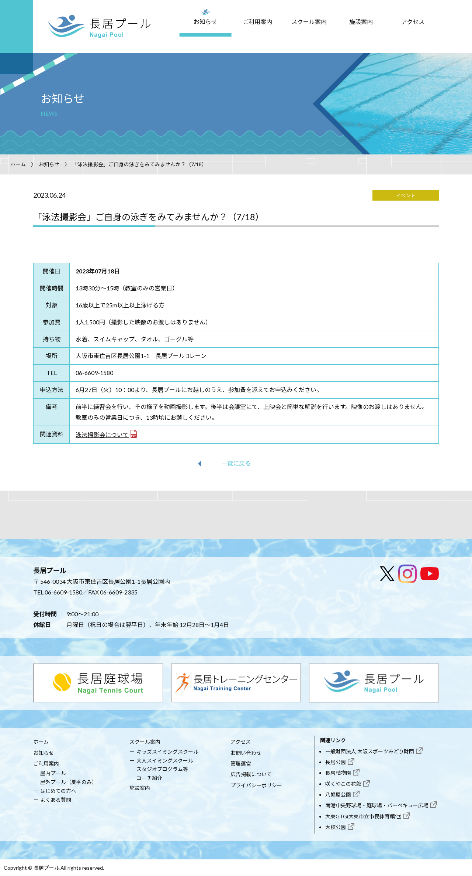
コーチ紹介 (149, 778)
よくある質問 (55, 800)
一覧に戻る (236, 463)
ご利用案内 (257, 21)
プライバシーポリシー (256, 785)
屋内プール (53, 773)
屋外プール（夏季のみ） (68, 782)
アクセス (412, 21)
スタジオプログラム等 (162, 769)
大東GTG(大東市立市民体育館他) (363, 816)
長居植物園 (338, 773)
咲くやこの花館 (343, 784)
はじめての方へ (58, 791)
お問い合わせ (245, 753)
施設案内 (361, 21)
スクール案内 (309, 21)
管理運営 (240, 763)
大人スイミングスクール (164, 760)
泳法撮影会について (102, 434)
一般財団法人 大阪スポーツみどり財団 (369, 751)
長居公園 (335, 762)
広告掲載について (251, 774)
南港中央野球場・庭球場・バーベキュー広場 (376, 805)
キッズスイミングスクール (167, 752)
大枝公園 (335, 827)
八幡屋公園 (338, 794)
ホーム (18, 164)
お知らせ (205, 21)
